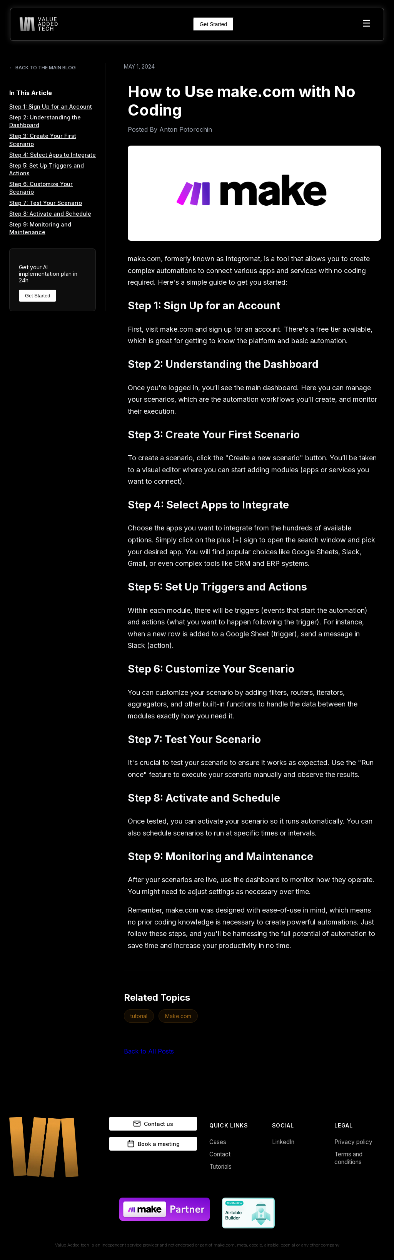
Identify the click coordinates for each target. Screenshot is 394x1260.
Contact (219, 1154)
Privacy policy (353, 1142)
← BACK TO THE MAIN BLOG (42, 67)
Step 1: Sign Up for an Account (50, 106)
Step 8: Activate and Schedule (50, 213)
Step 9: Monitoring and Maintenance (40, 228)
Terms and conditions (348, 1158)
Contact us (153, 1123)
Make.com (178, 1016)
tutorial (138, 1016)
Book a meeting (153, 1144)
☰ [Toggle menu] (366, 23)
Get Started (213, 24)
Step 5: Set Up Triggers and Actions (46, 169)
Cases (217, 1142)
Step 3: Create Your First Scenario (42, 140)
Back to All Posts (149, 1051)
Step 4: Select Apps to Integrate (52, 154)
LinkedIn (283, 1142)
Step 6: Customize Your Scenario (41, 188)
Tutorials (220, 1166)
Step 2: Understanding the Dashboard (45, 121)
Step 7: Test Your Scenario (45, 203)
